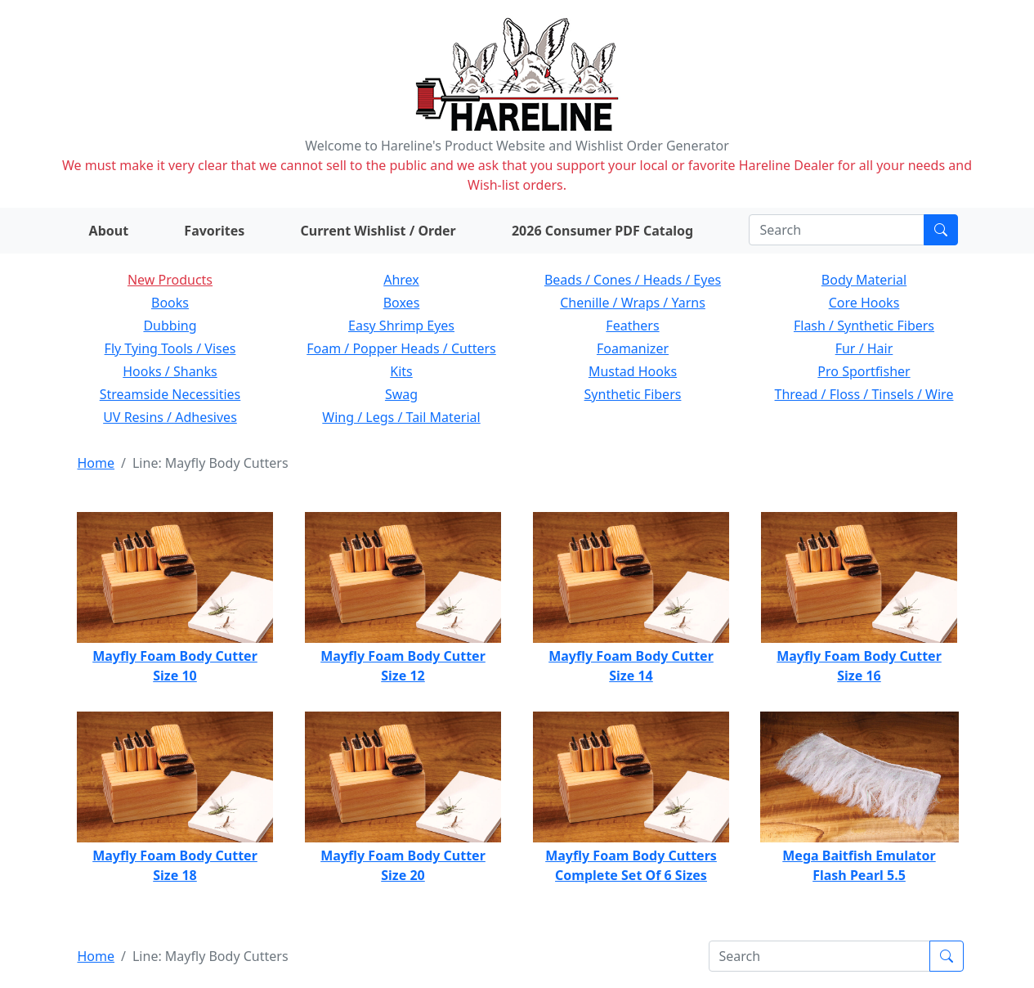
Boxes (401, 303)
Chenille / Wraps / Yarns (632, 303)
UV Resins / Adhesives (170, 417)
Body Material (863, 280)
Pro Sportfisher (863, 371)
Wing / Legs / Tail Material (401, 417)
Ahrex (401, 280)
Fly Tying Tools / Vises (170, 348)
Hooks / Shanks (170, 371)
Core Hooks (864, 303)
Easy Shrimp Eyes (401, 326)
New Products (170, 280)
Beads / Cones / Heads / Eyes (632, 280)
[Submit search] (941, 229)
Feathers (632, 326)
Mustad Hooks (633, 371)
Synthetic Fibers (633, 394)
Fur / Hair (864, 348)
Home (96, 463)
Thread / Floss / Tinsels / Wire (864, 394)
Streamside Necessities (170, 394)
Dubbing (169, 326)
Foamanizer (633, 348)
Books (170, 303)
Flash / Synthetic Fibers (864, 326)
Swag (401, 394)
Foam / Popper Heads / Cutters (401, 348)
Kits (401, 371)
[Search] (836, 229)
